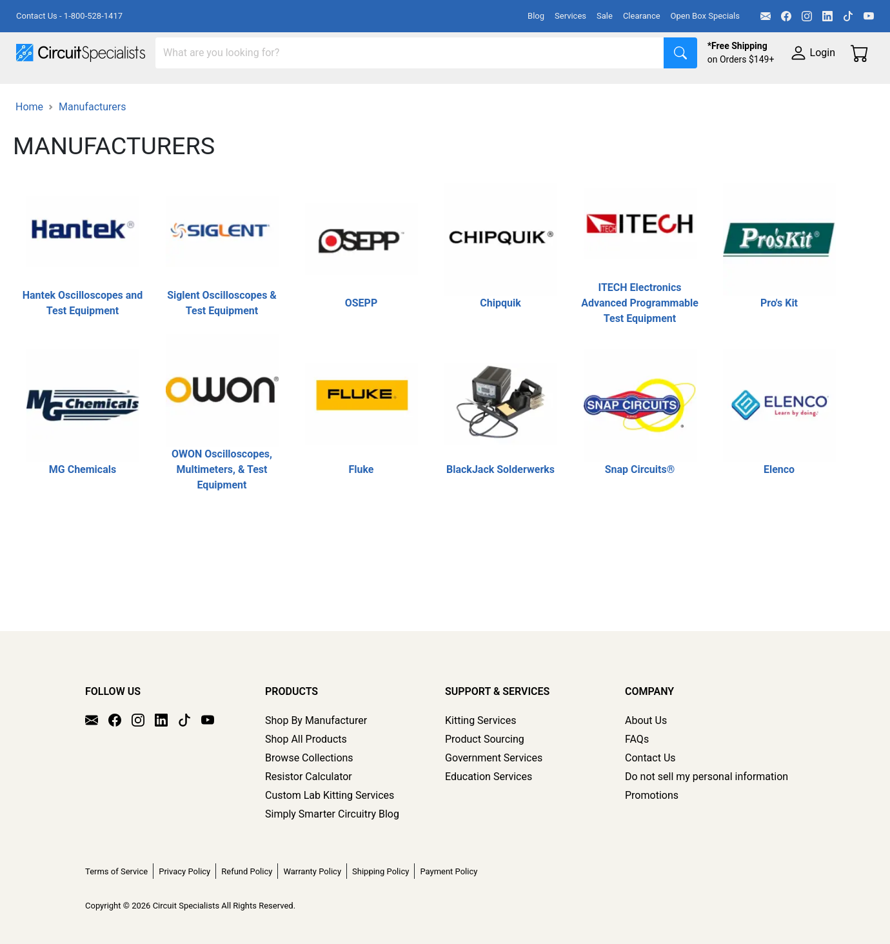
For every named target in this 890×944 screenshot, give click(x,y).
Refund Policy (246, 871)
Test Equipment (206, 91)
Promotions (651, 795)
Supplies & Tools (54, 117)
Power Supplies (302, 91)
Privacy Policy (184, 871)
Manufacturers (112, 91)
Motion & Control (576, 91)
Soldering (491, 91)
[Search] (409, 52)
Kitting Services (480, 720)
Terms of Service (116, 871)
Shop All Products (306, 739)
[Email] (765, 16)
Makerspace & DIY (403, 91)
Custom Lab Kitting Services (329, 795)
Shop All (35, 91)
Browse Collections (309, 758)
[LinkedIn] (827, 16)
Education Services (488, 776)
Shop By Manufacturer (316, 720)
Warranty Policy (312, 871)
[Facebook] (786, 16)
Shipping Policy (380, 871)
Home (29, 158)
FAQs (637, 739)
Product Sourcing (484, 739)
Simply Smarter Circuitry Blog (332, 814)
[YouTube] (869, 16)
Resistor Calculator (308, 776)
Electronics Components (695, 91)
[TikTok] (848, 16)
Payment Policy (448, 871)
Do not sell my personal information (706, 776)
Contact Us (650, 758)
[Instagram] (807, 16)
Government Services (493, 758)
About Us (646, 720)
